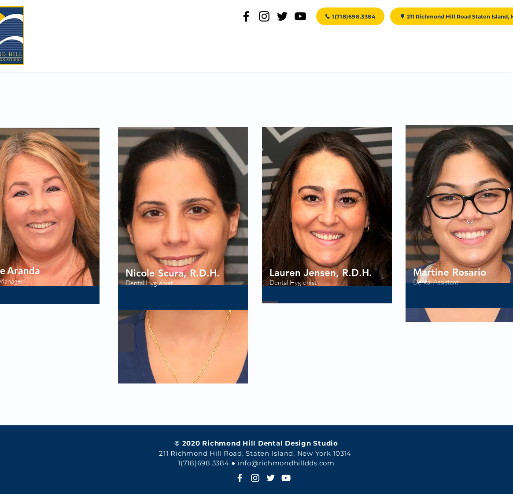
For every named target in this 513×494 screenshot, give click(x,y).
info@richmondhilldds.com (286, 463)
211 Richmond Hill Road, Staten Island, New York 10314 (255, 453)
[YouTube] (300, 16)
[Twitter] (282, 16)
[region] (183, 255)
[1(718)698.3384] (350, 16)
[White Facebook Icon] (239, 477)
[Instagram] (264, 16)
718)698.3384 (207, 463)
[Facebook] (246, 16)
